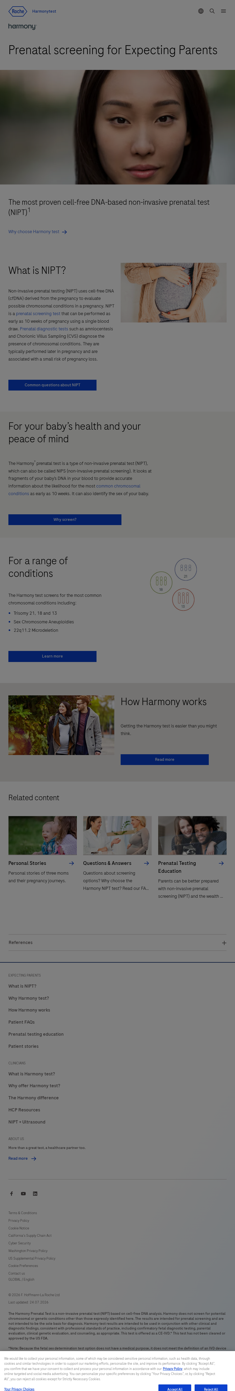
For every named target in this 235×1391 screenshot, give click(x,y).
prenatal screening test (38, 313)
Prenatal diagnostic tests (44, 329)
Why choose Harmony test (38, 231)
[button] (201, 11)
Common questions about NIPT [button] (34, 388)
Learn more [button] (34, 665)
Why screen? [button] (34, 527)
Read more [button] (147, 770)
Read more (22, 1169)
